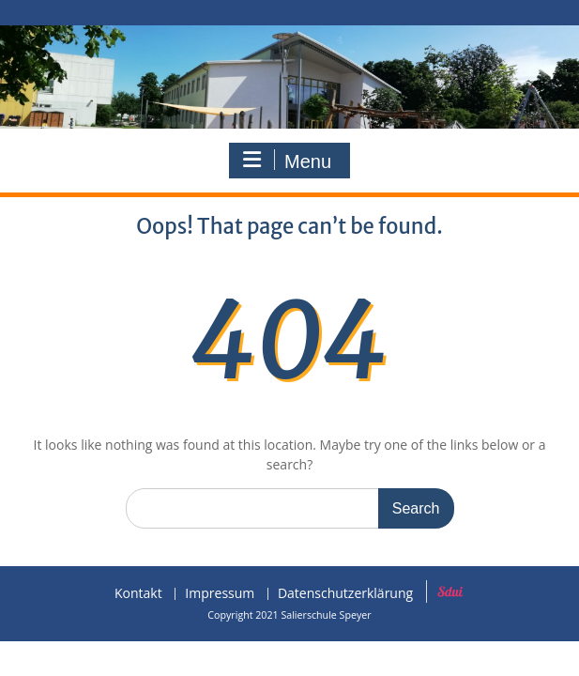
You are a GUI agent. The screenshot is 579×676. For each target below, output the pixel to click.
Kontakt (138, 594)
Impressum (219, 594)
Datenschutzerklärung (345, 594)
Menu (287, 160)
